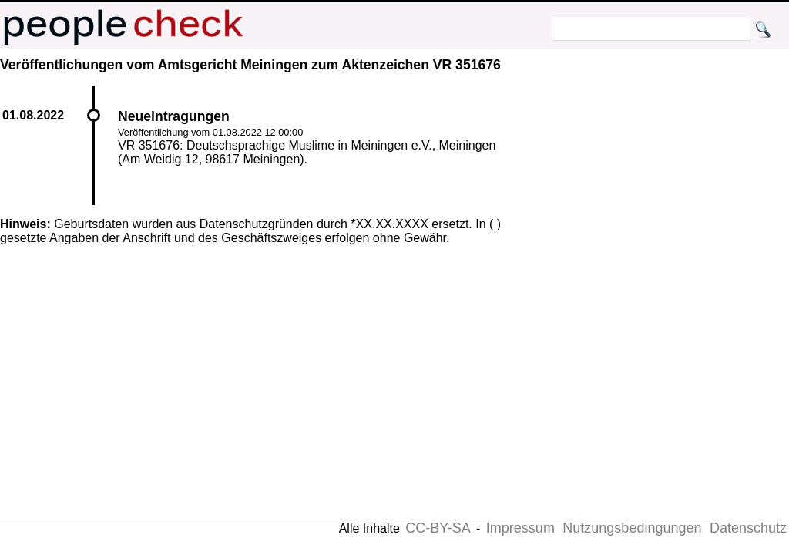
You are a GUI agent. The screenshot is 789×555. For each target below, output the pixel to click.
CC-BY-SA (437, 528)
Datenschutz (748, 528)
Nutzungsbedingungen (631, 528)
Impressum (520, 528)
